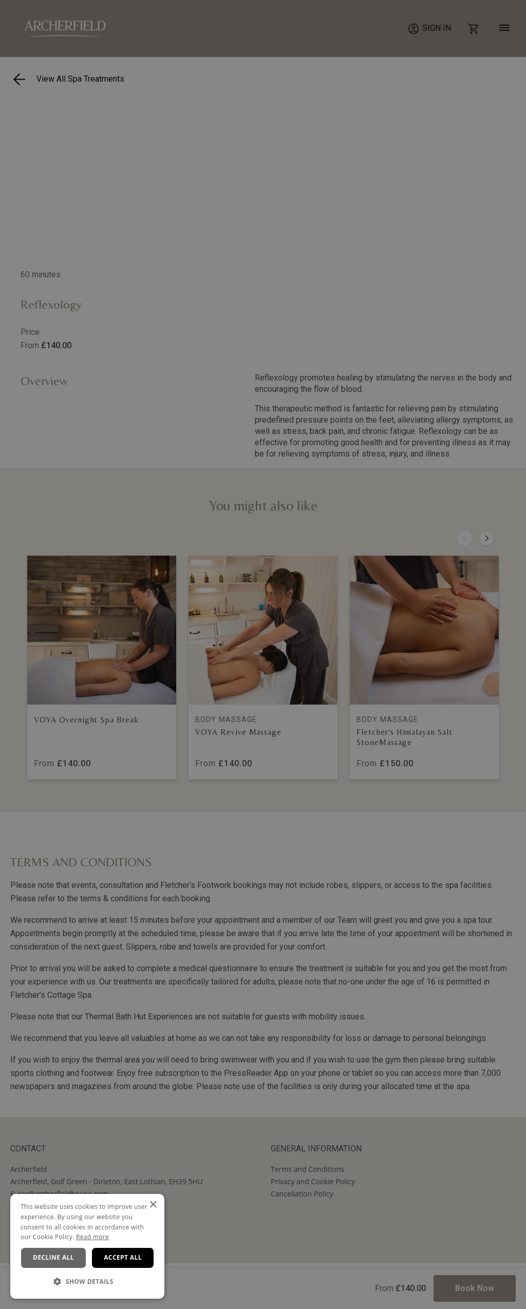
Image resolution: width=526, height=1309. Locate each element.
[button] (87, 1281)
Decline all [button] (53, 1257)
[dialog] (87, 1246)
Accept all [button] (123, 1257)
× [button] (153, 1205)
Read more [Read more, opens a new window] (92, 1236)
